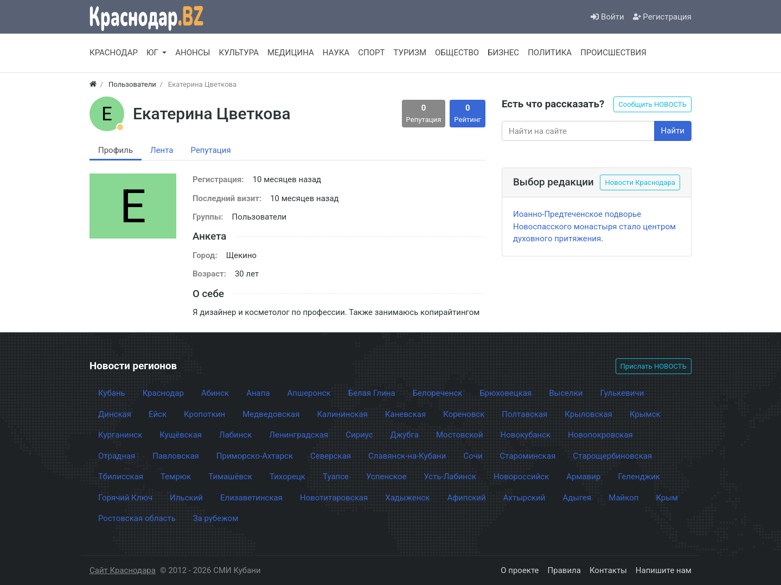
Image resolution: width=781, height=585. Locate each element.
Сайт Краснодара (122, 570)
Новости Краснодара (640, 182)
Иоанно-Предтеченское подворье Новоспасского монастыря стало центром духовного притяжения (594, 226)
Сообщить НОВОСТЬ (652, 104)
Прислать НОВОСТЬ (653, 366)
